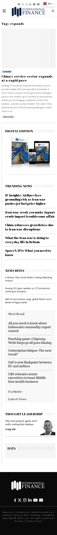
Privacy (19, 521)
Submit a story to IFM (15, 515)
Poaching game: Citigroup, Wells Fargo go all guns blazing (30, 340)
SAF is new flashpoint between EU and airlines (30, 364)
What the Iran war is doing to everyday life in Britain (27, 240)
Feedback (49, 515)
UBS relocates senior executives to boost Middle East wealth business (27, 378)
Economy (7, 72)
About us (7, 512)
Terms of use (34, 521)
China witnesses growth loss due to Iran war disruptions (29, 227)
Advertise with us (42, 512)
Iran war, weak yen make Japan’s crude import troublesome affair (30, 214)
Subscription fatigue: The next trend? (30, 352)
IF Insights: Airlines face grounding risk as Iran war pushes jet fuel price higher (25, 199)
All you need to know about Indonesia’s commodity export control (29, 327)
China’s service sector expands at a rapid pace (27, 78)
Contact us (22, 512)
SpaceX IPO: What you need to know (28, 252)
